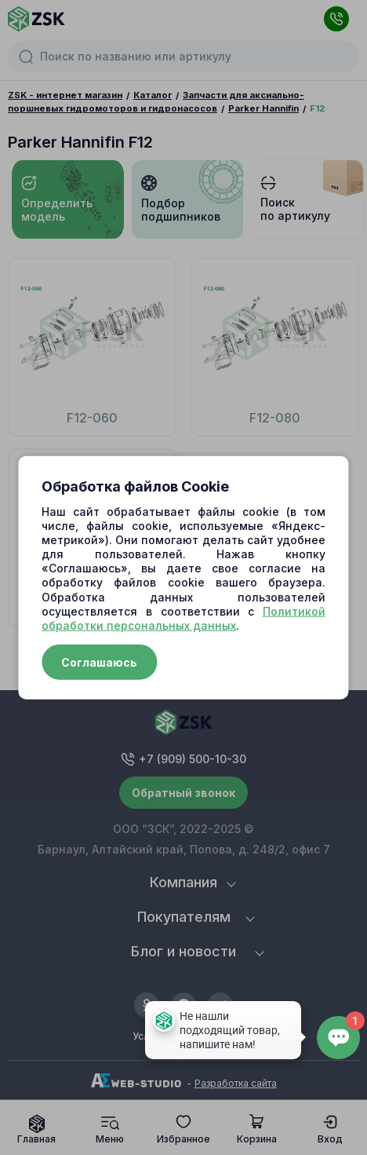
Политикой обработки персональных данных (183, 617)
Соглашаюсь (99, 662)
